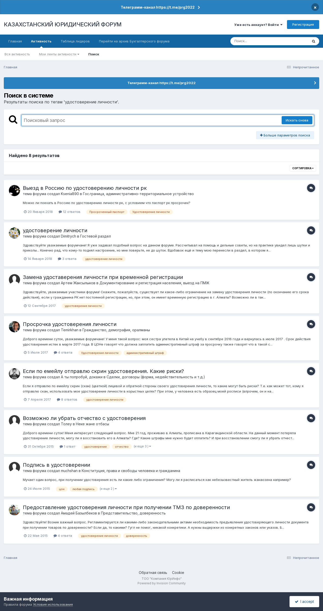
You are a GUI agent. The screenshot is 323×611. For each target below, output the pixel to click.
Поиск (93, 54)
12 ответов (69, 212)
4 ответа (63, 352)
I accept (304, 601)
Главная (15, 41)
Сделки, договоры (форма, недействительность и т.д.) (156, 377)
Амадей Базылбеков (79, 513)
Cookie (178, 572)
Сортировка (303, 168)
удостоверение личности (55, 230)
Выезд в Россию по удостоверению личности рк (85, 188)
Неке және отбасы (92, 424)
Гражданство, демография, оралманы (116, 330)
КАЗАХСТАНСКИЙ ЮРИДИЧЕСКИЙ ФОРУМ (63, 24)
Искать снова (297, 120)
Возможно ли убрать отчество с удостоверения (84, 418)
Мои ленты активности (59, 54)
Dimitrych (68, 236)
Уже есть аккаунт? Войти (258, 25)
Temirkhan (69, 330)
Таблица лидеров (75, 41)
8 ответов (67, 399)
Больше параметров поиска (285, 135)
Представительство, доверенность (133, 513)
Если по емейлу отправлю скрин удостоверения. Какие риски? (103, 371)
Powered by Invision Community (162, 583)
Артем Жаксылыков (78, 283)
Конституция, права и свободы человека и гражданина (131, 470)
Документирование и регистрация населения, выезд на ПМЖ (154, 283)
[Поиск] (259, 41)
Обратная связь (153, 572)
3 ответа (67, 259)
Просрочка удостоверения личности (69, 324)
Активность (41, 43)
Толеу (66, 424)
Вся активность (17, 54)
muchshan (69, 470)
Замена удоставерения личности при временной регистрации (103, 277)
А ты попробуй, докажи (82, 377)
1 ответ (67, 446)
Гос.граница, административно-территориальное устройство (138, 194)
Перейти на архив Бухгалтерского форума (134, 41)
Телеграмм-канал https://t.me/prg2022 (158, 7)
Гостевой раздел (95, 236)
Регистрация (303, 24)
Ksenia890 (70, 194)
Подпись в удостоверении (56, 465)
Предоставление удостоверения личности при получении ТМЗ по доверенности (126, 507)
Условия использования (53, 604)
